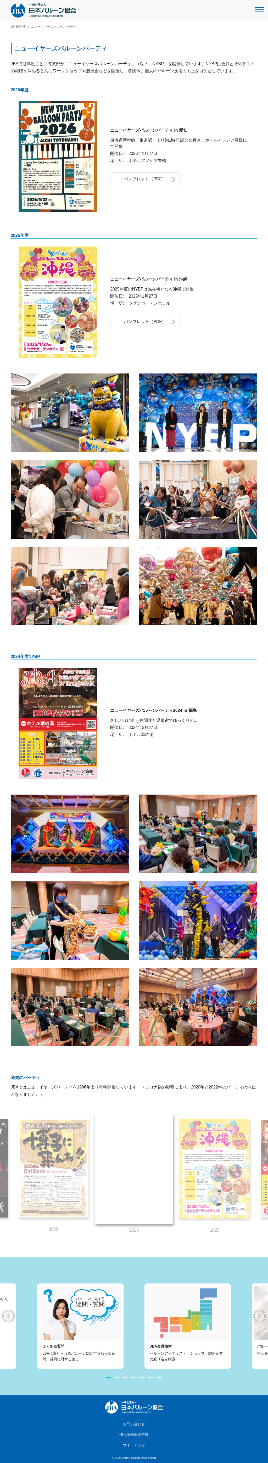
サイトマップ (134, 1445)
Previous (8, 1316)
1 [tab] (108, 1377)
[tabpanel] (187, 1323)
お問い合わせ (134, 1424)
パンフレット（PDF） (145, 179)
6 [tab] (150, 1377)
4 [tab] (134, 1377)
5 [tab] (142, 1377)
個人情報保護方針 (134, 1434)
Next (259, 1316)
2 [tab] (117, 1377)
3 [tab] (125, 1377)
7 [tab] (159, 1377)
